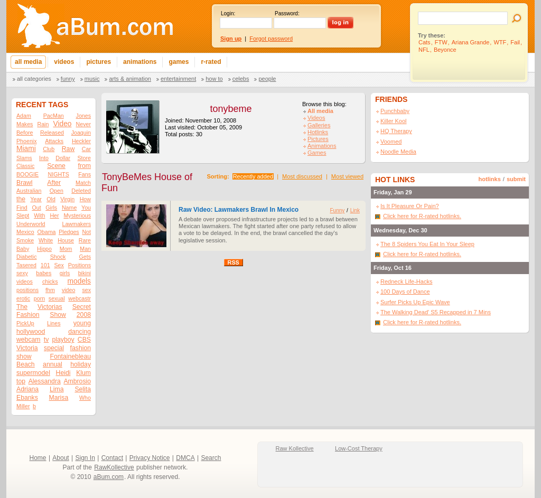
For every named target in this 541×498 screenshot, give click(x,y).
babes (43, 273)
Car (86, 149)
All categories (34, 79)
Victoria (27, 348)
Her (54, 215)
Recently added (253, 176)
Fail (515, 42)
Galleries (318, 125)
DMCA (185, 458)
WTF (499, 42)
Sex (58, 265)
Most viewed (347, 176)
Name (69, 207)
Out (36, 207)
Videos (316, 118)
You (86, 207)
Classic (25, 166)
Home (38, 458)
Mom (66, 249)
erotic (23, 298)
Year (36, 199)
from (84, 166)
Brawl (24, 182)
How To (214, 79)
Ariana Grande (471, 42)
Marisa (59, 397)
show (24, 356)
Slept (22, 215)
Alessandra (45, 381)
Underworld (30, 224)
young (82, 323)
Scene (56, 166)
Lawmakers (76, 224)
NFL (424, 49)
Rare (85, 240)
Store (84, 158)
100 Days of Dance (405, 291)
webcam (28, 339)
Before (24, 132)
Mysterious (77, 215)
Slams (24, 158)
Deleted (81, 190)
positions (27, 290)
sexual (57, 298)
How (85, 199)
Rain (43, 124)
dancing (79, 331)
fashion (80, 348)
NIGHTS (58, 174)
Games (316, 152)
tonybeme (230, 109)
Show (58, 314)
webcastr (79, 298)
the (20, 199)
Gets (85, 256)
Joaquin (81, 132)
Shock (58, 256)
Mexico (25, 232)
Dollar (62, 158)
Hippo (44, 249)
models (79, 281)
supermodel (33, 373)
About (60, 458)
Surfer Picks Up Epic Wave (415, 302)
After (54, 182)
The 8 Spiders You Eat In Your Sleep (427, 244)
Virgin (67, 199)
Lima (56, 389)
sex (86, 290)
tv (46, 339)
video (68, 290)
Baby (22, 249)
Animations (321, 146)
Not (86, 232)
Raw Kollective (295, 448)
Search (211, 458)
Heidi (63, 373)
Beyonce (445, 49)
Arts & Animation (130, 79)
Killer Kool (393, 121)
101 (45, 265)
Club (48, 149)
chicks (50, 281)
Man (85, 249)
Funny (68, 79)
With (39, 215)
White (46, 240)
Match (83, 183)
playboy (63, 339)
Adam (23, 115)
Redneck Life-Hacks (406, 281)
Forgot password (271, 38)
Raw (68, 149)
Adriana (27, 389)
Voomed (391, 141)
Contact (112, 458)
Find (21, 207)
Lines (53, 323)
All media (320, 111)
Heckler (81, 141)
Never (83, 124)
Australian (28, 190)
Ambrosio (77, 381)
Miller (23, 406)
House (66, 240)
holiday (80, 364)
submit (516, 179)
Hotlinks (317, 132)
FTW (441, 42)
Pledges (69, 232)
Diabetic (26, 256)
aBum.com (109, 477)
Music (92, 79)
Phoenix (26, 141)
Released (52, 132)
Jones (83, 115)
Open (56, 190)
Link (355, 210)
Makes (24, 124)
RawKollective (114, 467)
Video (62, 124)
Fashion (27, 314)
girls (65, 273)
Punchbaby (394, 111)
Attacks (54, 141)
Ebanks (27, 397)
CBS (84, 339)
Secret (81, 307)
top (20, 381)
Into (44, 158)
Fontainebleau (70, 356)
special (54, 348)
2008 (84, 314)
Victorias (50, 307)
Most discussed (302, 176)
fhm (50, 290)
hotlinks (490, 179)
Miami (26, 149)
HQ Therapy (396, 131)
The (21, 307)
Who (85, 397)
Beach (25, 364)
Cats (424, 42)
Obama (46, 232)
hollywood (30, 331)
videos (24, 281)
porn (39, 298)
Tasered (26, 265)
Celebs (240, 79)
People (267, 79)
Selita (82, 389)
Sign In (85, 458)
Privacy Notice (149, 458)
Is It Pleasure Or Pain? (409, 206)
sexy (22, 273)
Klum (83, 373)
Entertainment (178, 79)
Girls (51, 207)
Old (50, 199)
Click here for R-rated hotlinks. (422, 216)
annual (52, 364)
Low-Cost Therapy (359, 448)
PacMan (53, 115)
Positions (79, 265)
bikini (84, 273)
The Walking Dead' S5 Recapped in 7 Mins (435, 312)
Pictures (318, 139)
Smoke (25, 240)
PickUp (25, 323)
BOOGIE (27, 174)
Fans (84, 174)
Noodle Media (398, 151)
